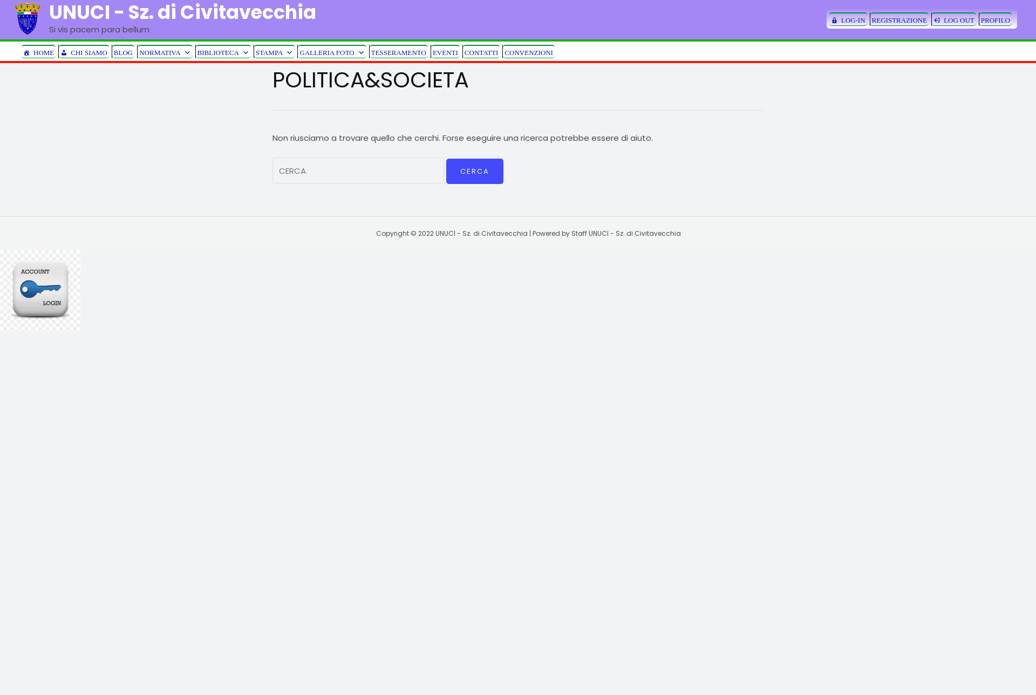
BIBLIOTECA (223, 52)
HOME (43, 53)
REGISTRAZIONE (900, 20)
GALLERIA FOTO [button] (331, 52)
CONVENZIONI (529, 53)
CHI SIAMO (89, 53)
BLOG (123, 53)
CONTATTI (482, 53)
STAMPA (275, 52)
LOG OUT (959, 20)
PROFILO (995, 20)
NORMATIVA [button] (164, 52)
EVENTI (445, 53)
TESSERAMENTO (398, 53)
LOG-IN (853, 20)
